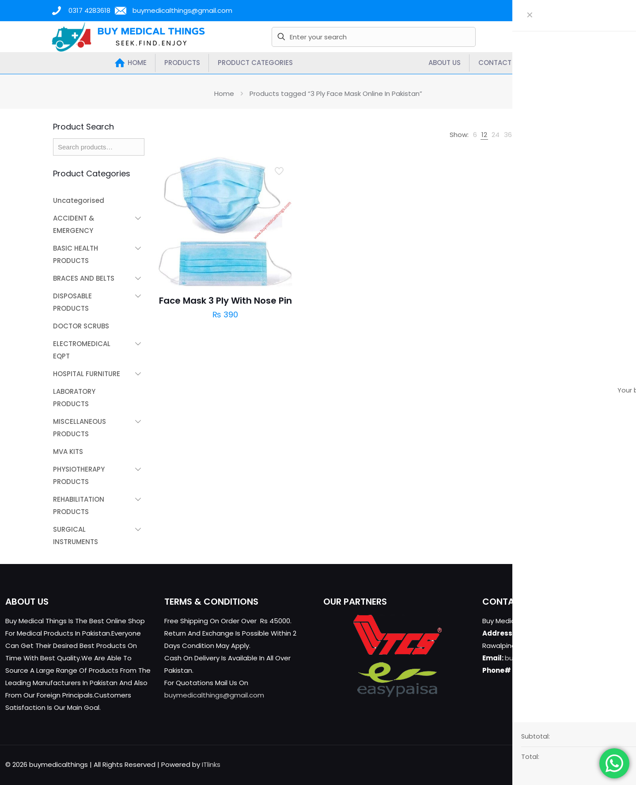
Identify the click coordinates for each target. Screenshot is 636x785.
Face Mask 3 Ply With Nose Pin (225, 300)
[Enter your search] (374, 37)
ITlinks (211, 764)
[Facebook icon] (572, 764)
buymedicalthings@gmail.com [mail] (182, 10)
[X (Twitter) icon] (581, 764)
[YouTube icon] (590, 764)
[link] (475, 135)
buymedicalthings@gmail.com (214, 695)
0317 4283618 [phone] (89, 10)
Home (224, 93)
